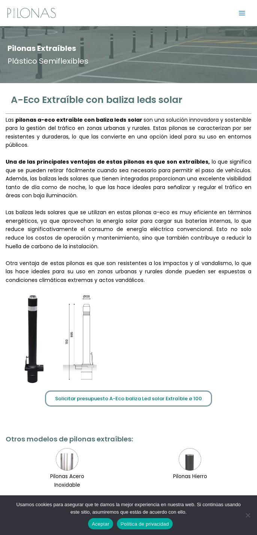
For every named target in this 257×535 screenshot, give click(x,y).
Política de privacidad (145, 524)
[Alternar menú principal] (242, 13)
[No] (247, 515)
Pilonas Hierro (190, 476)
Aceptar (100, 524)
